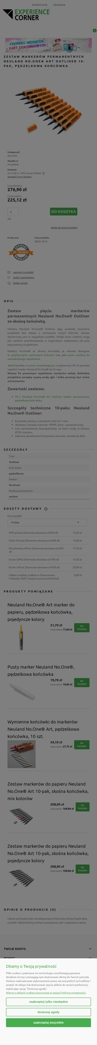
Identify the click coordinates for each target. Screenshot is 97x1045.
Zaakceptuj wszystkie (48, 1022)
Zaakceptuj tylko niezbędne (48, 1001)
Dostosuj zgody (48, 1012)
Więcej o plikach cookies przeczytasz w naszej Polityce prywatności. (46, 992)
